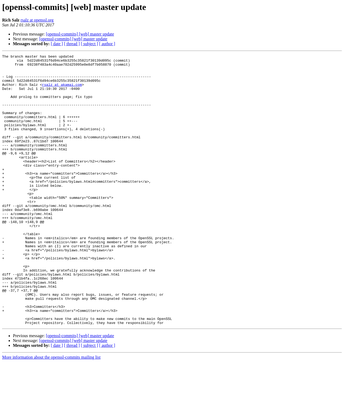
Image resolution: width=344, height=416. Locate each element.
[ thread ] (72, 43)
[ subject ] (89, 43)
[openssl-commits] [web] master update (80, 34)
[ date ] (57, 43)
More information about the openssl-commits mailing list (51, 411)
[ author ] (107, 43)
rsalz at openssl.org (36, 20)
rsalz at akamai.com (62, 91)
